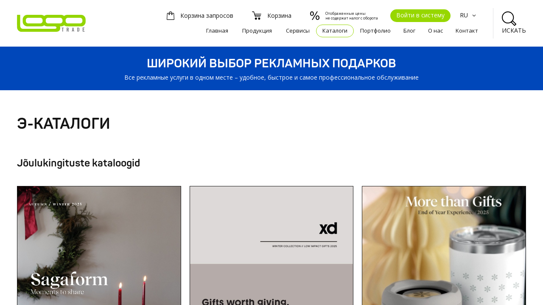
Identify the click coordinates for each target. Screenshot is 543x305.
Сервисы (298, 30)
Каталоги (334, 30)
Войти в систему (420, 15)
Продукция (257, 30)
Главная (217, 30)
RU (469, 15)
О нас (435, 30)
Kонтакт (467, 30)
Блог (409, 30)
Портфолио (375, 30)
